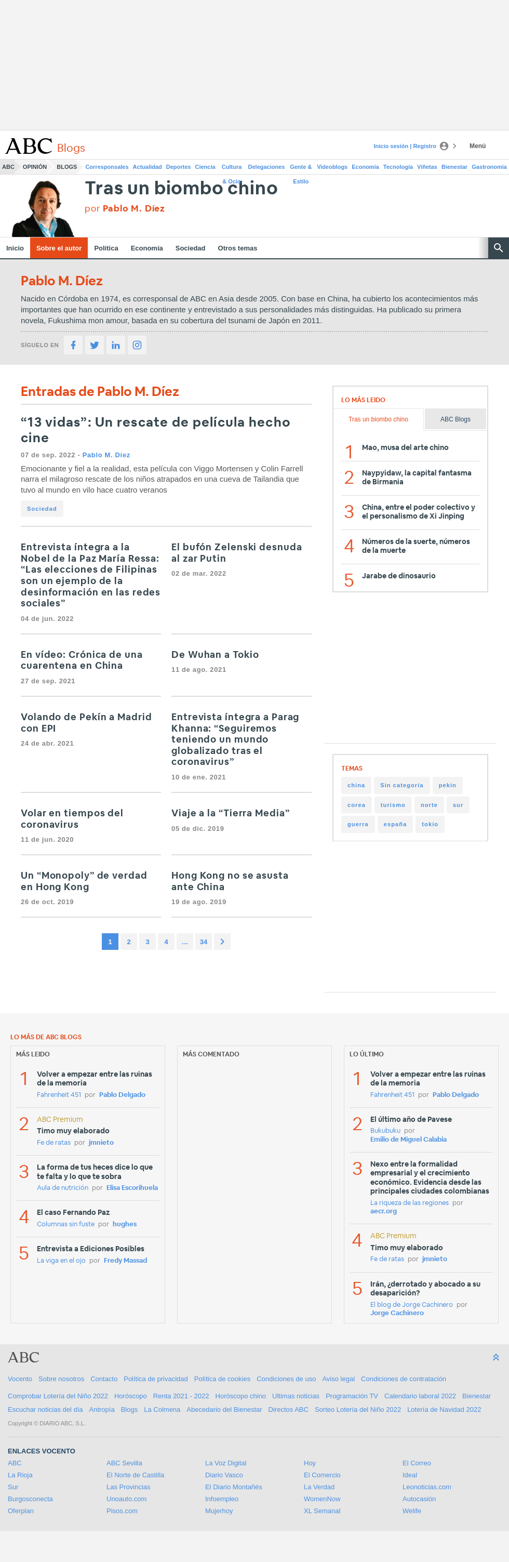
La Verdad (319, 1487)
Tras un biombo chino (181, 189)
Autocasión (419, 1498)
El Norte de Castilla (135, 1475)
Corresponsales (106, 167)
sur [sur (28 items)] (458, 805)
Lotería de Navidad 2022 (444, 1409)
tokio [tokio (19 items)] (430, 824)
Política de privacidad (156, 1379)
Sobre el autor (59, 248)
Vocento (20, 1379)
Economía (365, 167)
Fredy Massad (125, 1260)
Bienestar (454, 167)
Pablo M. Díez (106, 455)
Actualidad (147, 167)
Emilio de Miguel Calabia (408, 1139)
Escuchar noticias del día (45, 1409)
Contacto (103, 1379)
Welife (412, 1510)
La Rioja (20, 1475)
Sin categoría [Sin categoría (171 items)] (401, 785)
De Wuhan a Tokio (215, 655)
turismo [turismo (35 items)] (393, 805)
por (125, 208)
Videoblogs (332, 167)
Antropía (102, 1409)
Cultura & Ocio (232, 169)
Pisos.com (122, 1510)
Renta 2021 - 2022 (181, 1396)
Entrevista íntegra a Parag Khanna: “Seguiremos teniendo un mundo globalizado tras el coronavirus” (235, 740)
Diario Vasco (224, 1475)
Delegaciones (266, 167)
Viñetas (427, 167)
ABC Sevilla (124, 1463)
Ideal (410, 1475)
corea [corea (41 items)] (356, 805)
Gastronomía (489, 167)
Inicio (15, 248)
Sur (13, 1487)
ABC (8, 167)
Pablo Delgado (122, 1095)
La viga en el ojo (61, 1260)
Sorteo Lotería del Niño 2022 (358, 1409)
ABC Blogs (455, 419)
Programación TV (352, 1396)
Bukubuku (385, 1131)
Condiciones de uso (286, 1379)
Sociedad (191, 248)
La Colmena (162, 1409)
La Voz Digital (226, 1463)
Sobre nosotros (61, 1379)
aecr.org (383, 1211)
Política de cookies (222, 1379)
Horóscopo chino (241, 1396)
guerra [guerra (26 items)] (358, 824)
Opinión (35, 167)
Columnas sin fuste (66, 1224)
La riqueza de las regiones (409, 1203)
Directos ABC (289, 1409)
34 (203, 942)
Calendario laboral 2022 (420, 1396)
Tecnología (398, 167)
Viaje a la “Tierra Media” (230, 813)
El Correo (417, 1463)
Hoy (310, 1463)
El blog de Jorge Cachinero (411, 1305)
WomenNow (322, 1498)
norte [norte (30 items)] (429, 805)
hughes (125, 1224)
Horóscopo (130, 1396)
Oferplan (21, 1510)
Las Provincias (128, 1487)
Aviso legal (338, 1379)
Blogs (67, 167)
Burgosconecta (30, 1498)
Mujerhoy (219, 1510)
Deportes (178, 167)
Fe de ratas (54, 1143)
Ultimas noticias (295, 1396)
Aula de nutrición (62, 1188)
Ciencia (205, 167)
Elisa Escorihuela (132, 1188)
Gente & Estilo (301, 169)
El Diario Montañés (233, 1487)
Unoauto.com (126, 1498)
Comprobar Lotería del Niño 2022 (58, 1396)
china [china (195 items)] (356, 785)
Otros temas (238, 248)
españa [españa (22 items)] (395, 824)
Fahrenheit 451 (59, 1095)
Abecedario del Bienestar (224, 1409)
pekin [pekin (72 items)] (448, 785)
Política (106, 248)
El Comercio (322, 1475)
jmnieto (101, 1143)
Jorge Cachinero (397, 1313)
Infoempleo (221, 1498)
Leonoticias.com (427, 1487)
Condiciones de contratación (403, 1379)
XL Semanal (322, 1510)
